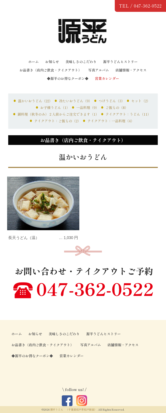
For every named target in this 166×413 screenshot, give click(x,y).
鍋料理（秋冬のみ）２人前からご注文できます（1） (58, 114)
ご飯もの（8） (116, 107)
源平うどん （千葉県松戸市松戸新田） (73, 409)
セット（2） (140, 100)
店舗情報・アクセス (131, 70)
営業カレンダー (107, 78)
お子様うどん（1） (55, 107)
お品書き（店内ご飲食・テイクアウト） (50, 70)
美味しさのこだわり (81, 61)
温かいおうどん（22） (35, 100)
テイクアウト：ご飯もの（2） (57, 120)
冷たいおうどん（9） (75, 100)
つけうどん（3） (112, 100)
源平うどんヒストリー (120, 61)
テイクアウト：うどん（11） (128, 114)
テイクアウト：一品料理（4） (110, 120)
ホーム (33, 61)
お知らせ (52, 61)
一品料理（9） (87, 107)
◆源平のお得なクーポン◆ (67, 78)
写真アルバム (98, 70)
